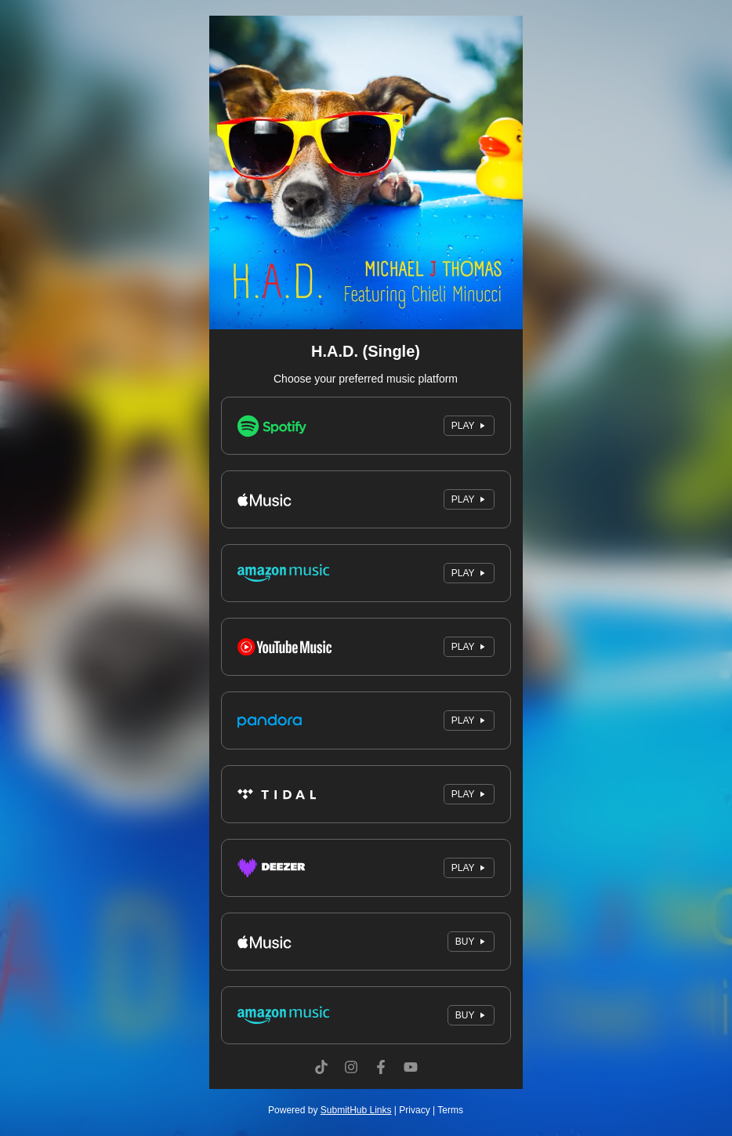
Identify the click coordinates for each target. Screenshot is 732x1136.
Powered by (329, 1110)
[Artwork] (366, 172)
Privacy (414, 1110)
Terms (450, 1110)
